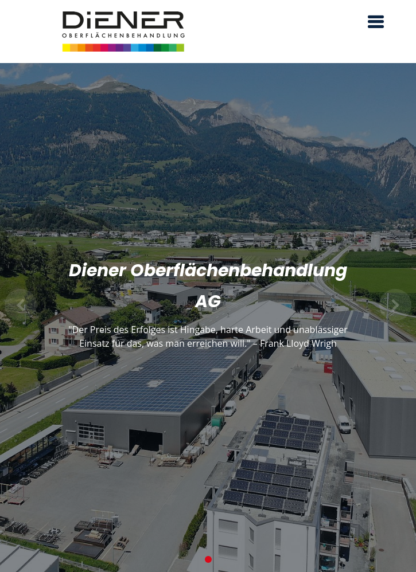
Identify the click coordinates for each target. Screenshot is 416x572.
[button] (21, 305)
